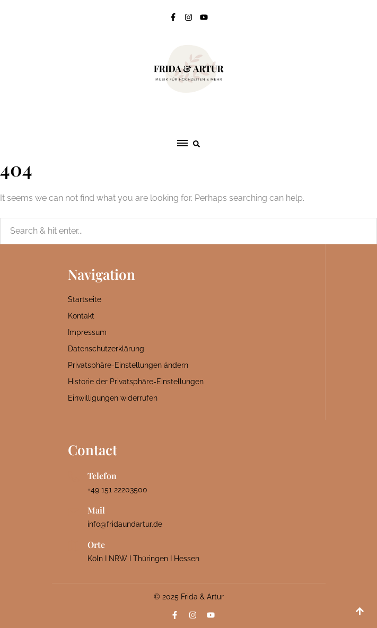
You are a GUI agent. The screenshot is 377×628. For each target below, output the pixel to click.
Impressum (87, 332)
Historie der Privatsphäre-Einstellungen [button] (136, 381)
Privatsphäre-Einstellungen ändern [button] (128, 365)
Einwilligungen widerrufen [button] (112, 398)
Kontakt (81, 316)
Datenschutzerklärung (106, 348)
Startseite (84, 299)
